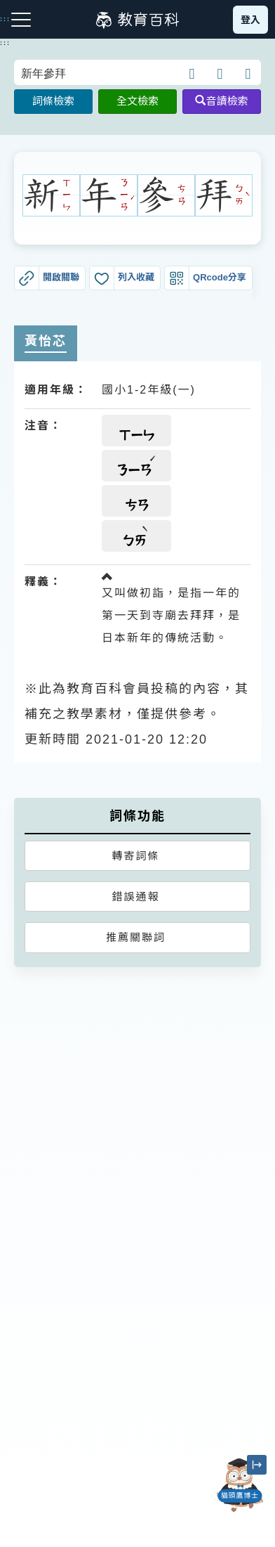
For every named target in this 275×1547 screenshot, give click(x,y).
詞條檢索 (53, 101)
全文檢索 (137, 101)
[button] (192, 74)
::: (5, 42)
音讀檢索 (221, 101)
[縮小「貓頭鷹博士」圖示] (257, 1465)
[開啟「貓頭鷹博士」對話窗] (239, 1485)
